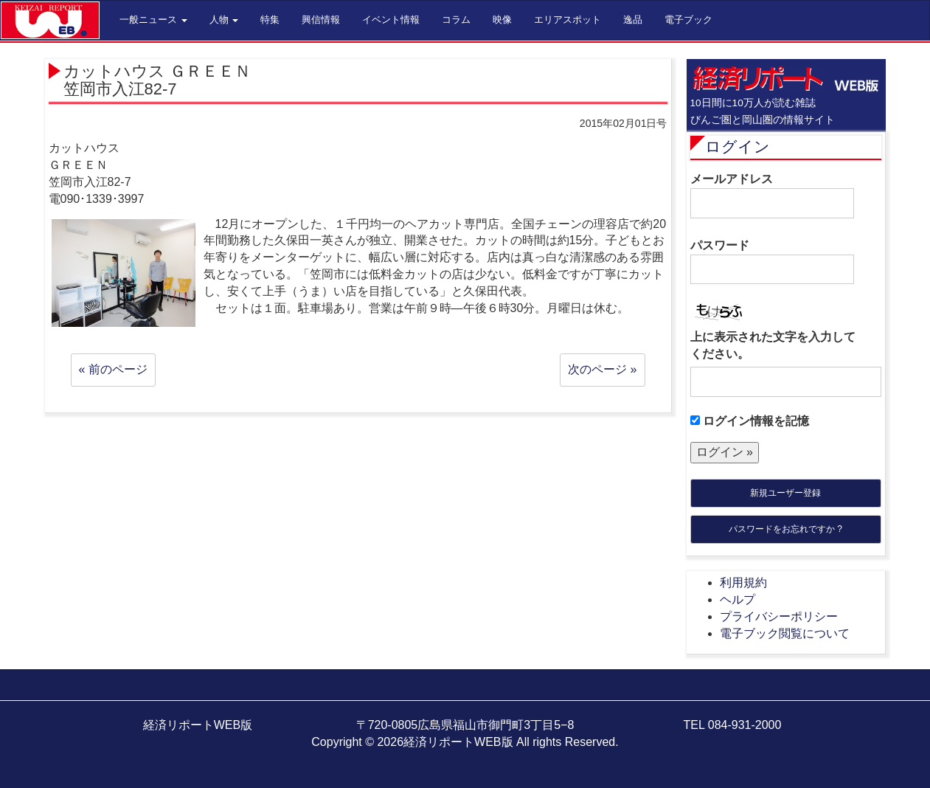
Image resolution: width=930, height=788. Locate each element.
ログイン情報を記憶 (749, 421)
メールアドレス (772, 195)
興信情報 (321, 19)
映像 (502, 19)
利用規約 (743, 582)
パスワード (772, 262)
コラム (456, 19)
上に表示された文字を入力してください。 (773, 345)
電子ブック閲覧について (785, 633)
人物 (224, 19)
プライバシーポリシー (779, 616)
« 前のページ (113, 369)
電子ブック (688, 19)
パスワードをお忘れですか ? (785, 529)
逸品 (632, 19)
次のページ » (602, 369)
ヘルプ (737, 599)
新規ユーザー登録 (785, 493)
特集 (270, 19)
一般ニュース (153, 19)
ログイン (737, 146)
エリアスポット (567, 19)
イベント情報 (391, 19)
